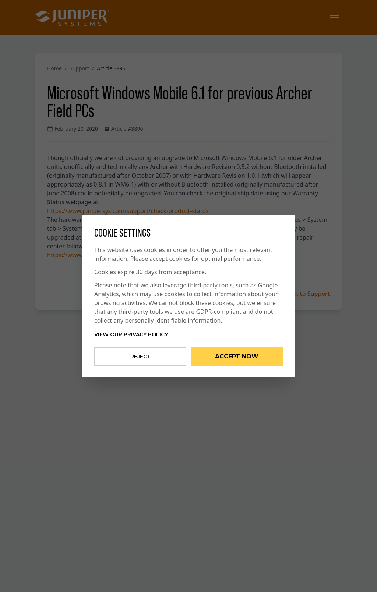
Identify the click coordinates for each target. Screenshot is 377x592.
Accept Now (236, 356)
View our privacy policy (131, 334)
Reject (140, 356)
